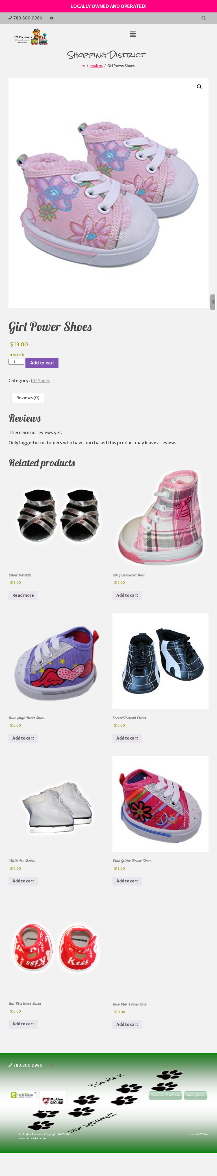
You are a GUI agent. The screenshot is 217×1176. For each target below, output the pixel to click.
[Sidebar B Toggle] (213, 302)
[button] (199, 87)
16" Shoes (41, 380)
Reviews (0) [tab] (29, 399)
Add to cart (42, 362)
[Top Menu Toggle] (133, 35)
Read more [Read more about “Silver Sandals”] (25, 602)
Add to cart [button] (129, 602)
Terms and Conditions (165, 1120)
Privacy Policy (195, 1120)
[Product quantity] (16, 362)
